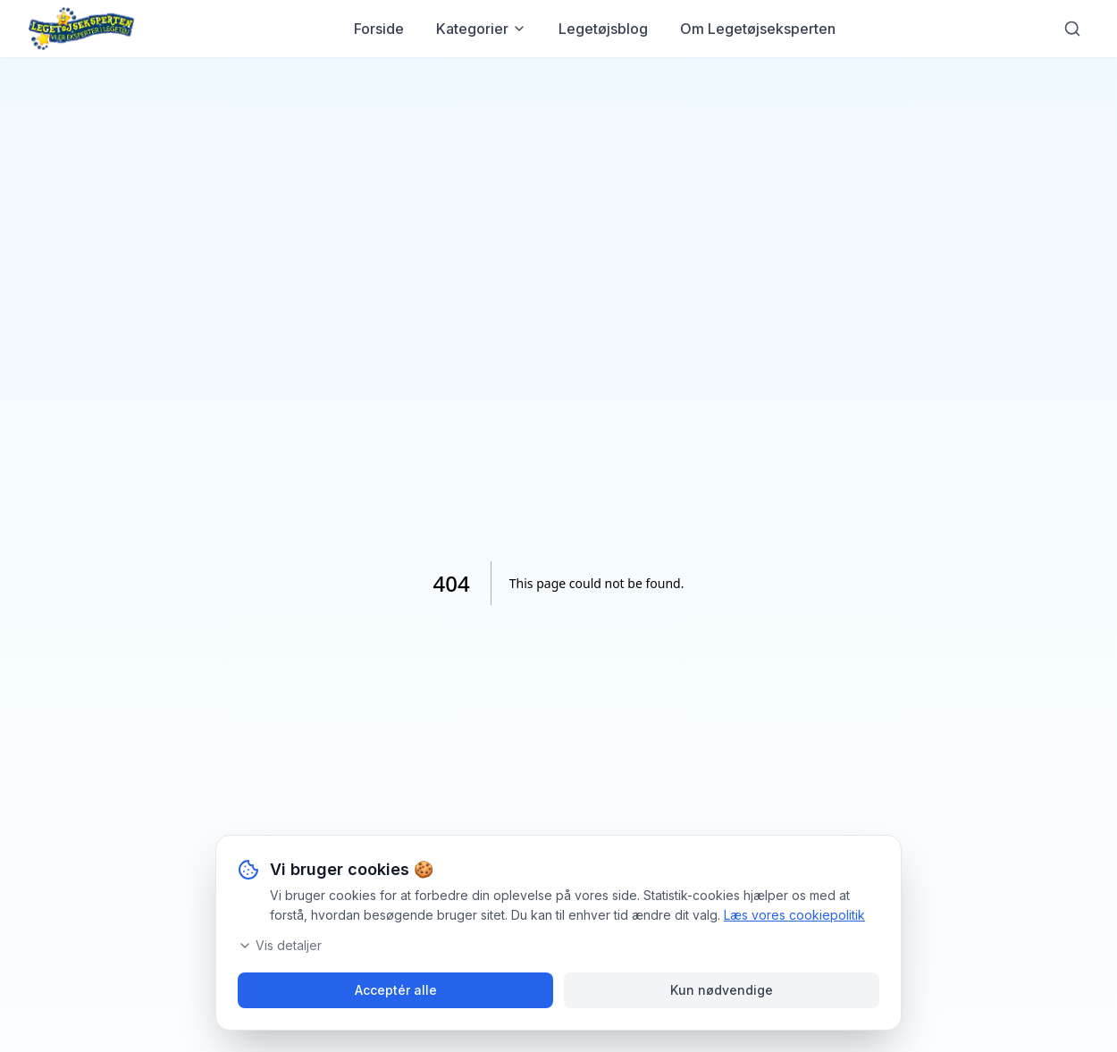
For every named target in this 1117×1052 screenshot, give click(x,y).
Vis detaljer (280, 945)
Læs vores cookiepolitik (794, 914)
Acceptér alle (396, 989)
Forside (379, 29)
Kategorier (481, 29)
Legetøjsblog (603, 29)
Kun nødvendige (721, 989)
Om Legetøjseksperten (758, 29)
